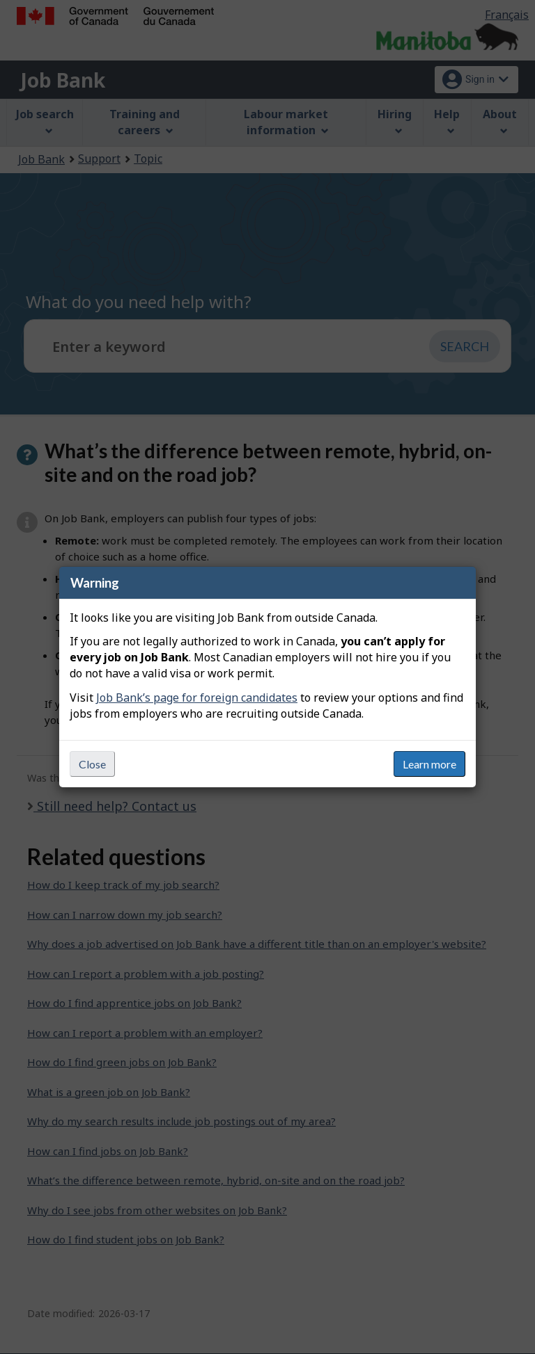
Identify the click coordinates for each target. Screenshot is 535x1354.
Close (92, 764)
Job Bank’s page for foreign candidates (196, 697)
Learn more (429, 764)
